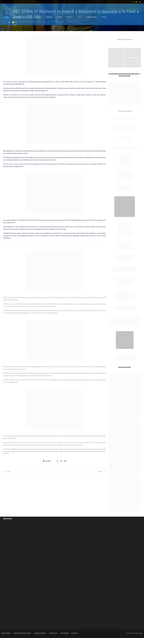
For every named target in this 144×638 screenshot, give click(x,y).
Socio (79, 17)
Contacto (70, 17)
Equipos (28, 17)
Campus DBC (17, 17)
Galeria (59, 17)
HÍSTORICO (64, 633)
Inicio (7, 17)
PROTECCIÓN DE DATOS (22, 633)
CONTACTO (53, 633)
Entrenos (49, 17)
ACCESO (74, 633)
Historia (104, 17)
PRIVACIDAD (5, 633)
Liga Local (38, 17)
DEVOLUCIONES (40, 633)
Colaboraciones (91, 17)
